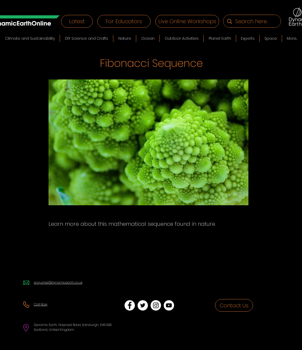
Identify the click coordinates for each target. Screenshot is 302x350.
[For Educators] (124, 21)
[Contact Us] (234, 305)
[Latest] (77, 21)
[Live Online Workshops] (187, 21)
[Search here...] (252, 21)
